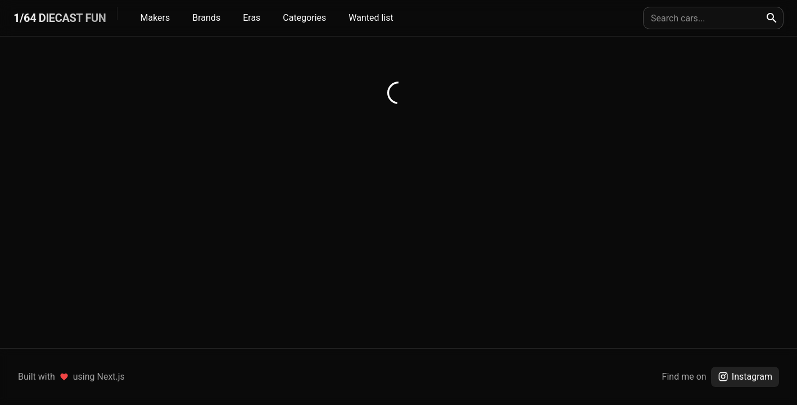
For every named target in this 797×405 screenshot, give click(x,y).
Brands (206, 17)
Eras (251, 17)
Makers (155, 17)
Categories (304, 17)
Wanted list (370, 17)
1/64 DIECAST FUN (59, 18)
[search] (771, 18)
